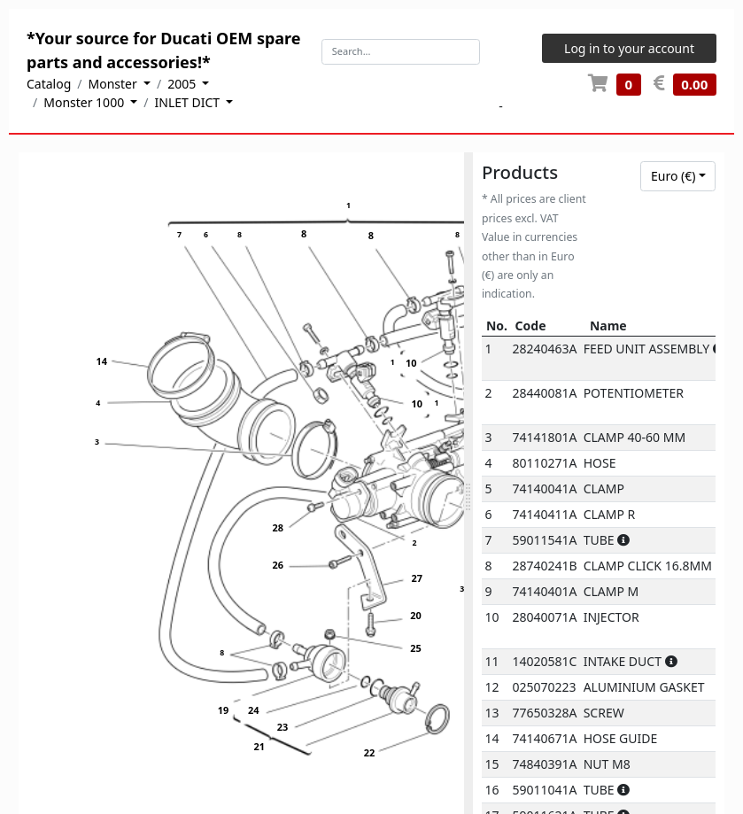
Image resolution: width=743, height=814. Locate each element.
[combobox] (678, 176)
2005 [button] (183, 83)
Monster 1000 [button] (85, 102)
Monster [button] (115, 83)
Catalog (49, 83)
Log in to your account (629, 48)
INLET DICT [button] (189, 102)
